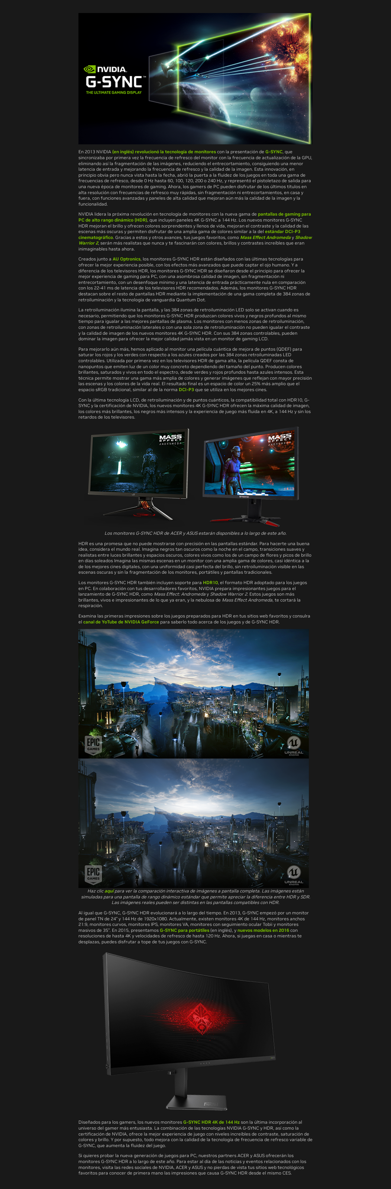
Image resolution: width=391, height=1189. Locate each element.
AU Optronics (126, 259)
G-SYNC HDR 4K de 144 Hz (211, 1122)
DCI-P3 (186, 389)
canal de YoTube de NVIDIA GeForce (121, 622)
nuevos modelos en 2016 (263, 930)
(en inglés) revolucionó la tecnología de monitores (164, 151)
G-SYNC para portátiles (184, 930)
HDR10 (210, 582)
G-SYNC (273, 151)
